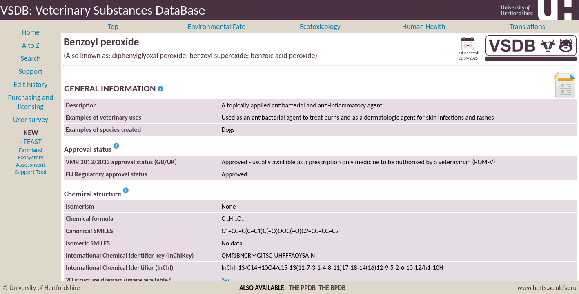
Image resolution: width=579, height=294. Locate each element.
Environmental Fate (216, 35)
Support (30, 80)
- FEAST (30, 165)
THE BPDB (331, 288)
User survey (30, 128)
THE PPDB (302, 288)
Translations (527, 35)
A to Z (30, 54)
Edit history (31, 93)
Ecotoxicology (320, 35)
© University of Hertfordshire (41, 288)
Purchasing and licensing (30, 111)
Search (31, 67)
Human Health (423, 35)
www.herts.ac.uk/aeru (547, 288)
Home (31, 41)
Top (113, 35)
